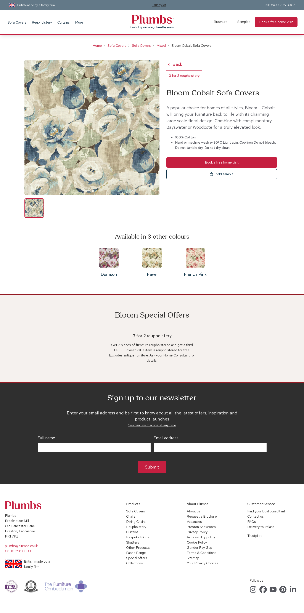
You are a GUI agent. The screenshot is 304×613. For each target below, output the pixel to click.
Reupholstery (42, 22)
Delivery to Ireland (261, 527)
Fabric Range (136, 552)
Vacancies (194, 521)
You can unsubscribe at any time (152, 425)
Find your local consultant (266, 511)
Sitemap (193, 558)
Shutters (132, 542)
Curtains (63, 22)
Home (97, 45)
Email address (166, 438)
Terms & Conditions (201, 552)
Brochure (220, 21)
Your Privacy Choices (202, 563)
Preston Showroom (201, 527)
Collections (134, 563)
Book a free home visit (276, 22)
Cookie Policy (197, 542)
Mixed (161, 45)
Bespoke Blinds (137, 537)
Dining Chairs (136, 521)
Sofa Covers (17, 22)
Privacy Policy (197, 532)
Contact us (255, 516)
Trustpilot (159, 5)
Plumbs (152, 19)
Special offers (136, 558)
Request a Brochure (202, 516)
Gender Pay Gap (199, 547)
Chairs (130, 516)
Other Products (138, 547)
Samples (243, 21)
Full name (46, 438)
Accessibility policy (201, 537)
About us (193, 511)
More (79, 22)
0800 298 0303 (282, 5)
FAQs (251, 521)
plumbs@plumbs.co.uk (21, 546)
